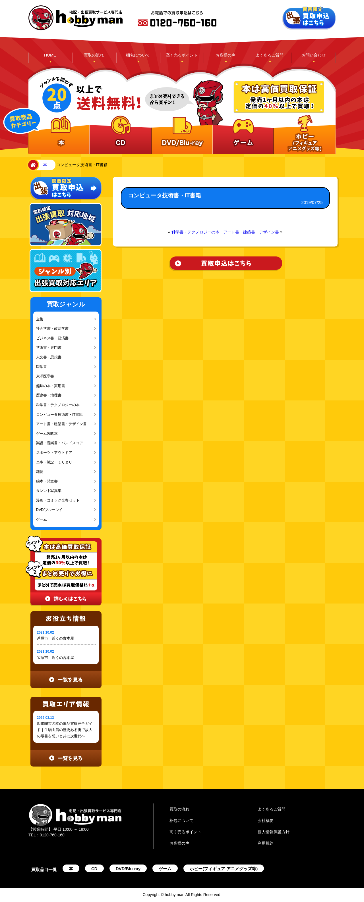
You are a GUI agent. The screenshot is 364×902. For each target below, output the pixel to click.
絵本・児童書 (47, 481)
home (32, 165)
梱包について (138, 55)
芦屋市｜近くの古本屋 (55, 638)
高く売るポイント (182, 55)
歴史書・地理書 (48, 395)
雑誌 (39, 471)
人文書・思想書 (48, 357)
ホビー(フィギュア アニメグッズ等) (224, 868)
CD (94, 868)
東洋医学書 (45, 376)
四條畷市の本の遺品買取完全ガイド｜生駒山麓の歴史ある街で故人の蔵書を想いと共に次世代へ (64, 729)
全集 (39, 319)
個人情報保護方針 (273, 832)
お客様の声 (225, 55)
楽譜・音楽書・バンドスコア (59, 443)
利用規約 (266, 843)
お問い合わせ (314, 55)
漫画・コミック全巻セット (58, 500)
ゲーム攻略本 (47, 433)
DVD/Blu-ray (128, 868)
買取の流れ (94, 55)
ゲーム (41, 519)
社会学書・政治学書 (52, 328)
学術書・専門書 (48, 347)
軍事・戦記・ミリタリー (56, 462)
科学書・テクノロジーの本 (58, 405)
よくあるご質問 (270, 55)
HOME (50, 55)
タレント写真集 (48, 490)
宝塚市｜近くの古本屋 (55, 657)
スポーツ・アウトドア (54, 452)
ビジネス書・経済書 (52, 338)
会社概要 (266, 820)
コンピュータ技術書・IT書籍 (59, 414)
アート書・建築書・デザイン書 (61, 424)
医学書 (41, 367)
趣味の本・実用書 (50, 386)
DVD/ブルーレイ (49, 510)
